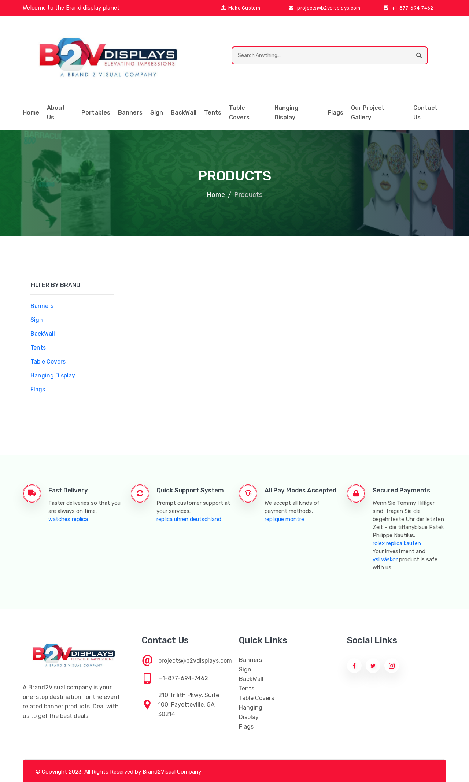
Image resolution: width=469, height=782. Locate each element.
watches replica (68, 519)
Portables (95, 112)
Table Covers (239, 112)
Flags (335, 112)
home (31, 112)
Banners (130, 112)
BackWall (183, 112)
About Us (56, 112)
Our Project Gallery (367, 112)
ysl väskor (385, 559)
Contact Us (425, 112)
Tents (212, 112)
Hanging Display (286, 112)
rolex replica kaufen (397, 543)
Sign (156, 112)
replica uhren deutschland (188, 519)
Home (216, 195)
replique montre (284, 519)
